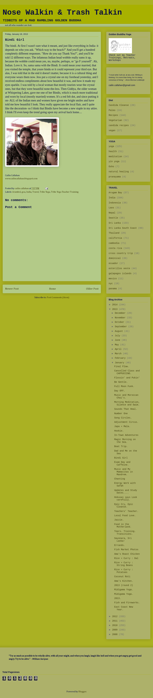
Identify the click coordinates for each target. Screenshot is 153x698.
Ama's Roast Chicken (127, 554)
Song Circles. (123, 418)
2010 (115, 625)
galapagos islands (120, 273)
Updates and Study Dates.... (125, 491)
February (121, 358)
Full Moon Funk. (124, 386)
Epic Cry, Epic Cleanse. (123, 505)
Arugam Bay (115, 192)
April (119, 349)
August (119, 331)
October (120, 322)
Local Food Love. (125, 515)
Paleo (112, 110)
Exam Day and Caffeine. (122, 463)
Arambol (16, 192)
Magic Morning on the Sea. (125, 440)
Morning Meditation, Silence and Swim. (127, 403)
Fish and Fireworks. (127, 602)
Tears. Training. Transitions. (125, 532)
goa (23, 192)
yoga (111, 146)
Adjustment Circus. (126, 422)
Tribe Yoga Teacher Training (65, 192)
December (121, 313)
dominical (115, 258)
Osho (111, 166)
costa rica (115, 248)
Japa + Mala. (122, 426)
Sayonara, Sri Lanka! (123, 539)
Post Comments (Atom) (58, 297)
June (118, 340)
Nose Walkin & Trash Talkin (62, 12)
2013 (115, 309)
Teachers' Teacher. (126, 511)
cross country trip (121, 253)
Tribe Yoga (45, 192)
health (113, 151)
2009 (115, 630)
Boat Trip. (121, 446)
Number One (121, 413)
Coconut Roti (122, 576)
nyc (111, 283)
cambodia (114, 243)
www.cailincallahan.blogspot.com (21, 179)
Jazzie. (119, 520)
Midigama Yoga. (123, 589)
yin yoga (114, 161)
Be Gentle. (121, 382)
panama (113, 288)
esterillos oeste (119, 268)
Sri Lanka (115, 223)
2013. (117, 598)
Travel (35, 192)
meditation (115, 156)
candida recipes (119, 125)
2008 (115, 634)
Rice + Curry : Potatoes (123, 571)
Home (52, 288)
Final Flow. (121, 366)
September (121, 326)
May (117, 344)
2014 (115, 304)
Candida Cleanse (119, 105)
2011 (115, 621)
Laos (111, 207)
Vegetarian (115, 120)
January (120, 362)
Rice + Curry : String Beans (123, 564)
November (121, 317)
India (28, 192)
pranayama (115, 176)
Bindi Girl (121, 458)
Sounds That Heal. (125, 409)
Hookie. (119, 431)
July (118, 335)
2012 (115, 616)
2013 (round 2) (123, 585)
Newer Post (12, 288)
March (119, 353)
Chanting (119, 479)
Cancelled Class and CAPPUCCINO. (127, 372)
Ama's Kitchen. (123, 581)
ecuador (113, 263)
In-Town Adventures (126, 435)
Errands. (119, 545)
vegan (112, 130)
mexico (113, 278)
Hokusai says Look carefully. (125, 498)
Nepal (112, 213)
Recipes (113, 115)
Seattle (113, 218)
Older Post (92, 288)
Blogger (82, 692)
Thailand (114, 233)
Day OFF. (119, 391)
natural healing (119, 171)
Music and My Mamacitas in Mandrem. (123, 472)
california (115, 238)
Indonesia (115, 203)
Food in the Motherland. (122, 525)
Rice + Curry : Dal (126, 558)
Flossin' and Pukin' (127, 377)
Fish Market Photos (126, 549)
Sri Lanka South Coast (123, 228)
